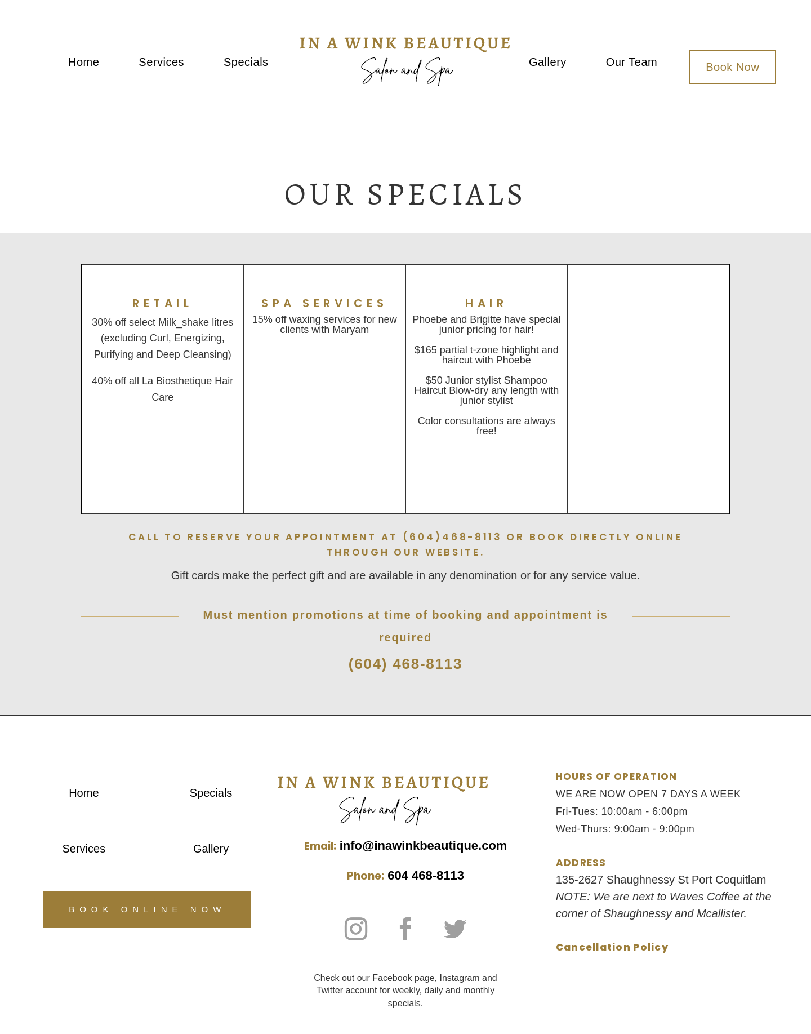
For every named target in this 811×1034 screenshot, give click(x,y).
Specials (246, 63)
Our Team (631, 63)
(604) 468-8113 (405, 663)
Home (83, 63)
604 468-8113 (425, 875)
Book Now (732, 67)
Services (161, 63)
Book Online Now (147, 909)
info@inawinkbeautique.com (423, 845)
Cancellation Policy (612, 947)
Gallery (548, 63)
